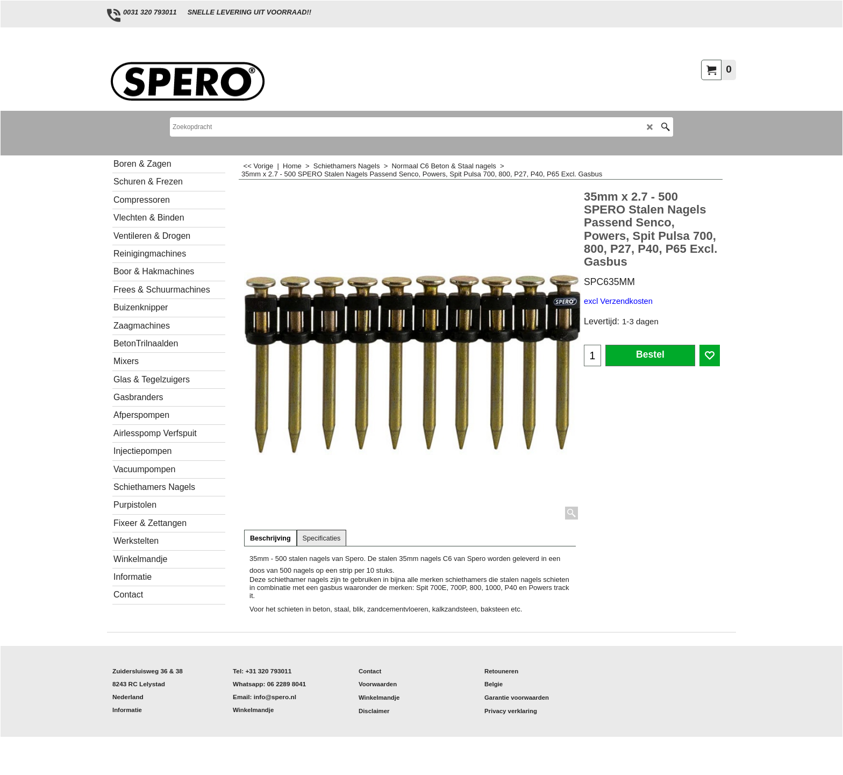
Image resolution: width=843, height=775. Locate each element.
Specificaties (322, 538)
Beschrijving (270, 538)
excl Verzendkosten (618, 301)
